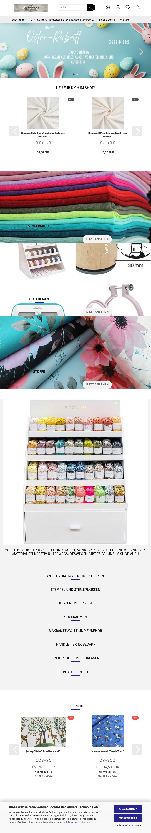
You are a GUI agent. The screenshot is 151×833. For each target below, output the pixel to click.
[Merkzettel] (128, 7)
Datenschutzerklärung (77, 822)
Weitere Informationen (128, 825)
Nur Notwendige (128, 817)
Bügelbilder (19, 19)
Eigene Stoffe (107, 19)
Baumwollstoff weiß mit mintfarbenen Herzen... (43, 135)
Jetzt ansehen (97, 239)
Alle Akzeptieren (128, 809)
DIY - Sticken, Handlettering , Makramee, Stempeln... (62, 19)
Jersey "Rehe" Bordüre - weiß (43, 751)
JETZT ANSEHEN (97, 312)
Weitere (124, 19)
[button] (108, 7)
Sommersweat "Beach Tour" (107, 751)
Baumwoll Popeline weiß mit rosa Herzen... (107, 135)
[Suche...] (91, 7)
